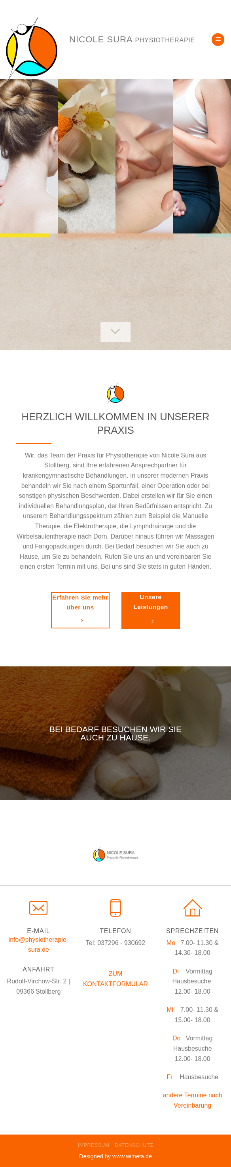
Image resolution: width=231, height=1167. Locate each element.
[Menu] (218, 39)
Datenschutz (134, 1145)
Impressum (94, 1145)
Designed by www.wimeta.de (115, 1156)
